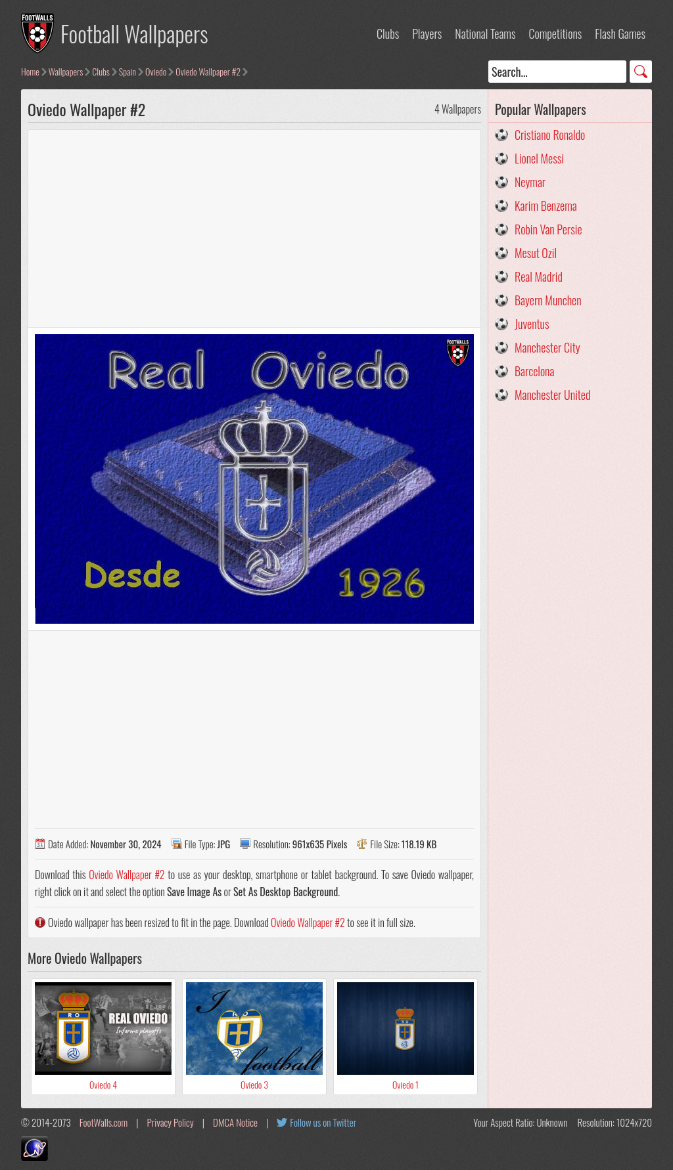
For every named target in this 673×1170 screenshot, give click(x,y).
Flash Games (620, 33)
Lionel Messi (539, 158)
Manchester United (552, 394)
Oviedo (155, 71)
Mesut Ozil (536, 252)
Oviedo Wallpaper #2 (208, 71)
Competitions (555, 33)
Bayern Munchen (548, 300)
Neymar (530, 181)
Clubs (388, 33)
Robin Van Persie (548, 229)
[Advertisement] (254, 228)
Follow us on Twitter (323, 1122)
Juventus (532, 323)
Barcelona (534, 370)
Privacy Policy (170, 1122)
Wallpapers (66, 71)
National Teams (485, 33)
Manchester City (547, 347)
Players (427, 33)
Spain (127, 71)
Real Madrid (539, 276)
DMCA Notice (235, 1122)
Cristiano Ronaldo (550, 134)
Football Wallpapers (134, 33)
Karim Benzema (546, 205)
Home (30, 71)
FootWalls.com (104, 1122)
